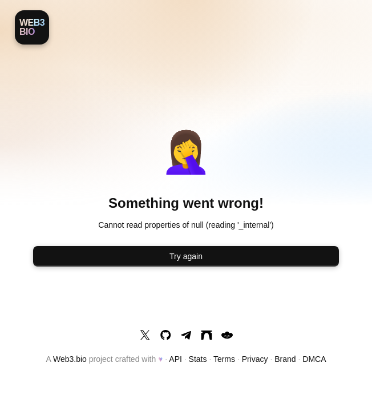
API (175, 359)
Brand (285, 359)
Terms (224, 359)
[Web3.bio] (32, 27)
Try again (186, 256)
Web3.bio (70, 359)
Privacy (255, 359)
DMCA (314, 359)
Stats (198, 359)
